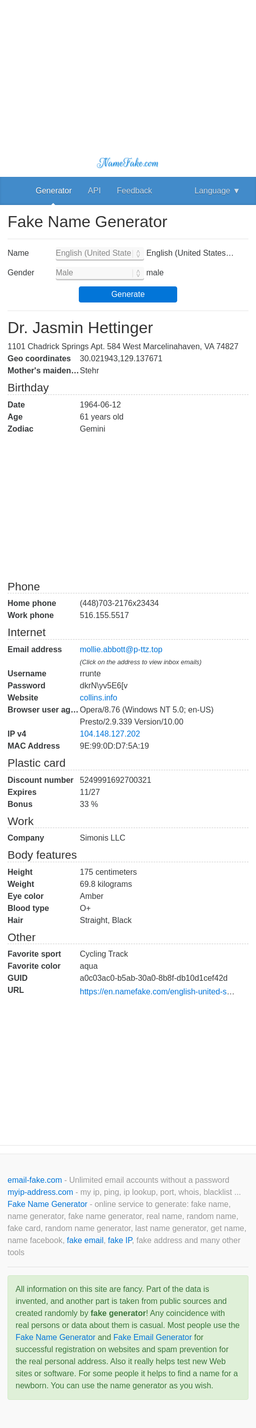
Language (217, 190)
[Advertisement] (128, 70)
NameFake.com (128, 163)
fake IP (120, 1240)
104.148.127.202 (110, 734)
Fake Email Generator (152, 1337)
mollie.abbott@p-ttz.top (121, 649)
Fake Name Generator (49, 1204)
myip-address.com (40, 1192)
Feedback (134, 190)
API (94, 190)
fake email (85, 1240)
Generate (128, 294)
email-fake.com (36, 1180)
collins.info (98, 697)
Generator (54, 190)
